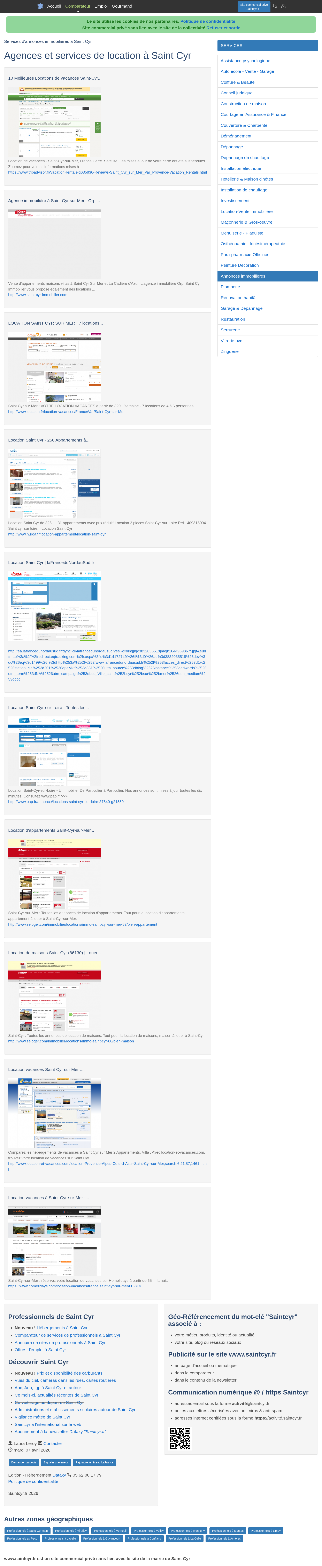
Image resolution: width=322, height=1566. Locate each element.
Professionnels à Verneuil (110, 1530)
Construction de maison (243, 103)
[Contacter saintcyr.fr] (283, 6)
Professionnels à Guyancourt (101, 1538)
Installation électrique (241, 168)
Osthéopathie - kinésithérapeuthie (253, 243)
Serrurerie (230, 329)
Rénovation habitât (239, 297)
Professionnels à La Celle (184, 1538)
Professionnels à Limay (266, 1530)
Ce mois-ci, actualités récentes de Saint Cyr (56, 1395)
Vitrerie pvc (231, 340)
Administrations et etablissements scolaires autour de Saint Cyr (75, 1409)
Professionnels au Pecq (22, 1538)
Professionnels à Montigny (188, 1530)
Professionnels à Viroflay (71, 1530)
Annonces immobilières (243, 276)
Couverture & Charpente (244, 125)
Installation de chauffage (244, 190)
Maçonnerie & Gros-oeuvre (247, 222)
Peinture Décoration (240, 265)
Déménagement (236, 136)
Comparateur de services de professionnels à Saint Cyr (68, 1335)
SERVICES (232, 45)
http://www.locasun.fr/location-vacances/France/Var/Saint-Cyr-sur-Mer (66, 412)
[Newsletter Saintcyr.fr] (275, 6)
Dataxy (59, 1475)
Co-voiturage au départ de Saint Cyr (49, 1402)
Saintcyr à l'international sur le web (48, 1424)
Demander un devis (23, 1462)
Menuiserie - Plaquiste (242, 233)
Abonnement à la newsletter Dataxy (60, 1431)
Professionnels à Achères (224, 1538)
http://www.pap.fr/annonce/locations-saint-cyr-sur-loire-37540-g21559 (66, 802)
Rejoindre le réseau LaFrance (94, 1462)
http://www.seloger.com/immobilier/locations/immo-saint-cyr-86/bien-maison (71, 1041)
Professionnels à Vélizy (149, 1530)
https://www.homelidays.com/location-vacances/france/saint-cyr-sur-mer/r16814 (74, 1286)
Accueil (54, 6)
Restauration (233, 319)
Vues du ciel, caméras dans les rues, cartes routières (65, 1380)
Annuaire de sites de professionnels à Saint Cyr (60, 1342)
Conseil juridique (237, 92)
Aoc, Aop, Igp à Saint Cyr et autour (48, 1387)
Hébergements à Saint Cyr (62, 1327)
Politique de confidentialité (208, 21)
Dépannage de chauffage (245, 157)
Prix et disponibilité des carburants (69, 1373)
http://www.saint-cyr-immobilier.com (37, 295)
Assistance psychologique (245, 60)
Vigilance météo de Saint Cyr (42, 1417)
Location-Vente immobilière (247, 211)
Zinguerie (230, 351)
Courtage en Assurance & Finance (253, 114)
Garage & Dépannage (242, 308)
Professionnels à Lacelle (60, 1538)
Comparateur (78, 6)
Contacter (53, 1443)
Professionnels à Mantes (228, 1530)
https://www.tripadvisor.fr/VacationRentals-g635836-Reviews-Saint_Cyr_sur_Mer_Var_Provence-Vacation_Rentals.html (107, 172)
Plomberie (230, 286)
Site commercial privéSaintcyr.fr (254, 6)
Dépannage (232, 146)
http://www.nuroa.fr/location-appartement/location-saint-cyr (57, 534)
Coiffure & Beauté (238, 82)
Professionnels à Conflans (144, 1538)
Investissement (235, 200)
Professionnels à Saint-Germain (27, 1530)
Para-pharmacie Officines (245, 254)
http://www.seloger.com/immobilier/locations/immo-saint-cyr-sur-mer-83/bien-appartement (82, 924)
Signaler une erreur (56, 1462)
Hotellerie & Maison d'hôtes (247, 179)
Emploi (101, 6)
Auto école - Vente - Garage (247, 71)
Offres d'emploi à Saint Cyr (40, 1349)
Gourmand (122, 6)
